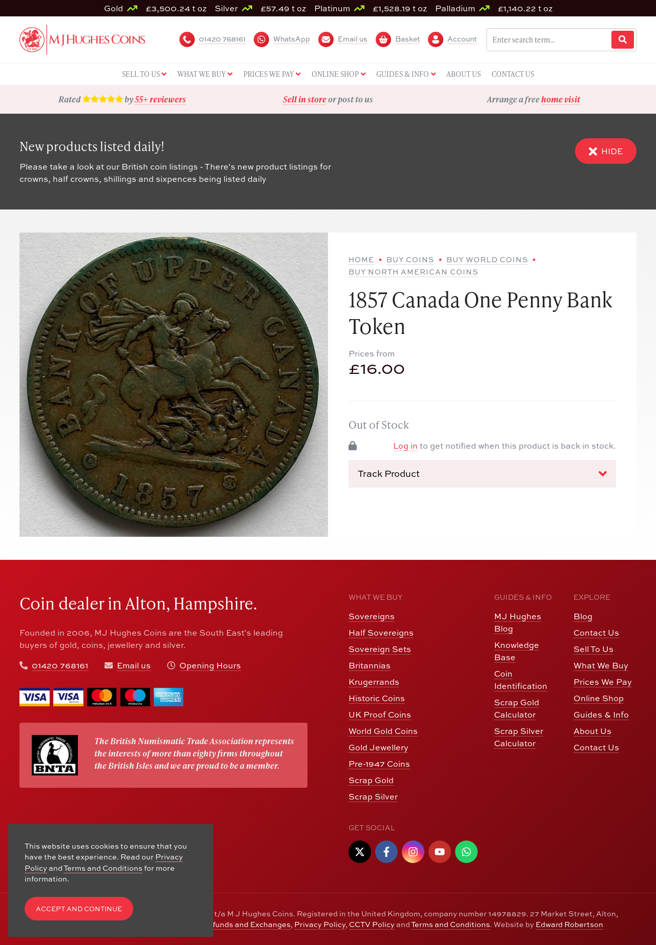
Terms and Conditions (450, 924)
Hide (606, 151)
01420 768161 (60, 665)
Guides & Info (601, 714)
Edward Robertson (569, 924)
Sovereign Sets (379, 649)
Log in (405, 445)
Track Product (482, 473)
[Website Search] (622, 40)
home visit (560, 99)
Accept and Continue (79, 909)
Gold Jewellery (378, 747)
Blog (582, 616)
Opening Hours (210, 665)
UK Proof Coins (379, 714)
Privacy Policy (319, 924)
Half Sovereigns (381, 632)
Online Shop (598, 698)
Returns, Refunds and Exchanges (230, 924)
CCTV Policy (372, 924)
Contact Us (596, 632)
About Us (592, 731)
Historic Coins (376, 698)
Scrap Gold (371, 780)
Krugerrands (373, 681)
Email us (134, 665)
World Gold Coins (383, 731)
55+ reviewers (160, 99)
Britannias (369, 665)
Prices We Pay (602, 681)
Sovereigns (371, 616)
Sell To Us (593, 649)
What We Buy (600, 665)
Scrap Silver (373, 796)
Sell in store (304, 99)
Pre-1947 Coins (379, 763)
